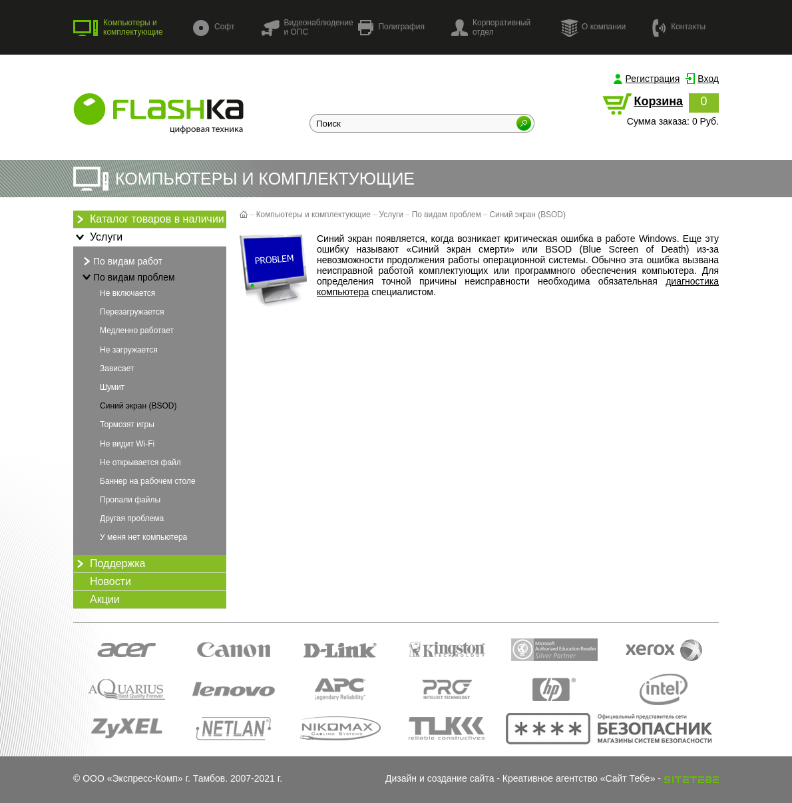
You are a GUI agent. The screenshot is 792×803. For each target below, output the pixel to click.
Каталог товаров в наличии (148, 219)
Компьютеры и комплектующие (118, 27)
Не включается (127, 293)
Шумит (112, 387)
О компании (593, 27)
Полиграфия (391, 27)
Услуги (97, 237)
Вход (708, 78)
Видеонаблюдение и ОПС (307, 27)
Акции (105, 599)
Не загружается (129, 350)
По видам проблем (127, 277)
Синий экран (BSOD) (138, 405)
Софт (213, 27)
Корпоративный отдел (490, 27)
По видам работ (121, 261)
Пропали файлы (130, 499)
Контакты (678, 27)
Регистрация (653, 78)
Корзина (658, 101)
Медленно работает (137, 330)
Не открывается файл (140, 462)
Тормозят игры (127, 424)
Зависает (117, 368)
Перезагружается (132, 312)
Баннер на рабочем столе (148, 481)
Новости (110, 581)
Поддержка (109, 563)
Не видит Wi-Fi (127, 443)
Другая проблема (132, 518)
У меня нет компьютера (143, 537)
